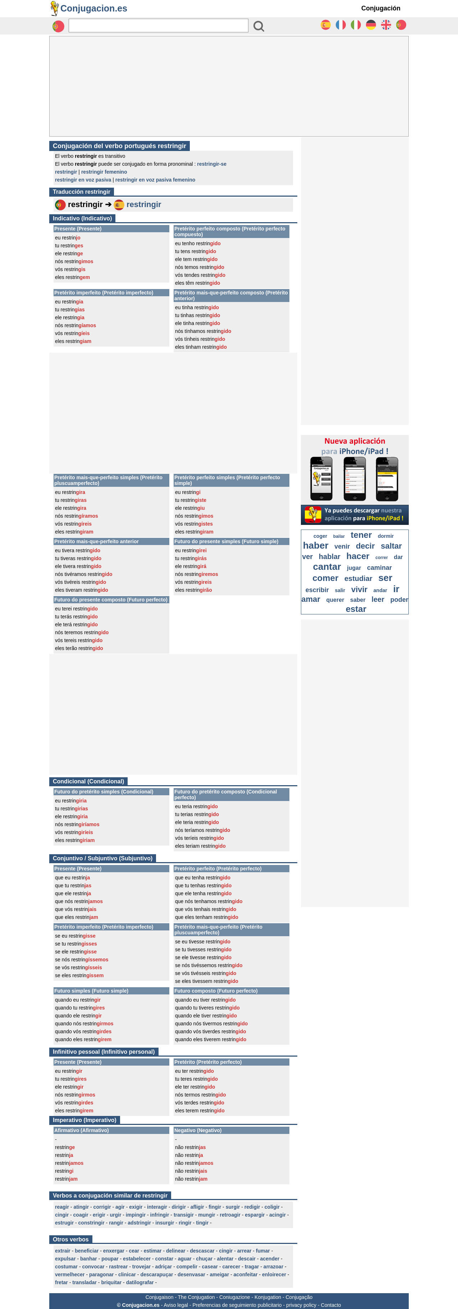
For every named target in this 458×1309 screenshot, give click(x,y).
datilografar (140, 1282)
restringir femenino (104, 172)
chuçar (204, 1259)
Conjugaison (160, 1297)
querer (335, 600)
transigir (184, 1215)
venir (342, 546)
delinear (176, 1251)
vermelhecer (70, 1274)
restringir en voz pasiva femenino (155, 180)
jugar (354, 568)
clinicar (127, 1274)
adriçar (163, 1266)
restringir (66, 172)
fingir (215, 1207)
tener (361, 535)
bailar (339, 536)
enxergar (113, 1251)
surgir (233, 1207)
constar (164, 1259)
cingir (62, 1215)
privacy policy (301, 1305)
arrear (244, 1251)
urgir (116, 1215)
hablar (329, 556)
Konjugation (268, 1297)
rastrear (118, 1266)
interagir (157, 1207)
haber (316, 545)
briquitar (111, 1282)
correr (381, 557)
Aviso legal (176, 1305)
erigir (99, 1215)
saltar (391, 545)
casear (210, 1266)
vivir (359, 589)
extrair (62, 1251)
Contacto (331, 1305)
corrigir (102, 1207)
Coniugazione (234, 1297)
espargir (255, 1215)
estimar (153, 1251)
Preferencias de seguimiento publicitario (236, 1305)
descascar (202, 1251)
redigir (252, 1207)
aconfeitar (246, 1274)
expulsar (65, 1259)
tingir (202, 1223)
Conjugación (380, 8)
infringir (159, 1215)
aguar (185, 1259)
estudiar (358, 578)
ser (385, 577)
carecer (231, 1266)
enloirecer (274, 1274)
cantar (327, 566)
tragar (252, 1266)
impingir (136, 1215)
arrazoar (273, 1266)
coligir (272, 1207)
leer (377, 599)
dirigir (179, 1207)
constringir (91, 1223)
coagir (80, 1215)
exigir (135, 1207)
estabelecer (137, 1259)
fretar (61, 1282)
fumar (263, 1251)
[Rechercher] (158, 25)
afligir (197, 1207)
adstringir (139, 1223)
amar (310, 599)
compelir (187, 1266)
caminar (379, 567)
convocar (93, 1266)
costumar (66, 1266)
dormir (386, 536)
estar (356, 609)
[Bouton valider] (258, 26)
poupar (109, 1259)
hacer (358, 556)
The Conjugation (196, 1297)
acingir (277, 1215)
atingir (81, 1207)
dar (398, 557)
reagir (62, 1207)
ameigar (219, 1274)
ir (396, 588)
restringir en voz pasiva (83, 180)
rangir (116, 1223)
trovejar (141, 1266)
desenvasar (191, 1274)
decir (365, 545)
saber (358, 600)
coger (320, 536)
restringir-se (211, 164)
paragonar (101, 1274)
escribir (317, 590)
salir (340, 590)
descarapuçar (156, 1274)
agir (120, 1207)
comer (325, 578)
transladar (84, 1282)
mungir (206, 1215)
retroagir (230, 1215)
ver (307, 556)
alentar (225, 1259)
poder (399, 599)
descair (247, 1259)
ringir (185, 1223)
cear (134, 1251)
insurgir (164, 1223)
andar (380, 590)
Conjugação (299, 1297)
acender (269, 1259)
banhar (88, 1259)
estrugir (64, 1223)
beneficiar (87, 1251)
